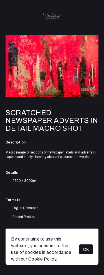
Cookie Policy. (43, 259)
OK (86, 249)
